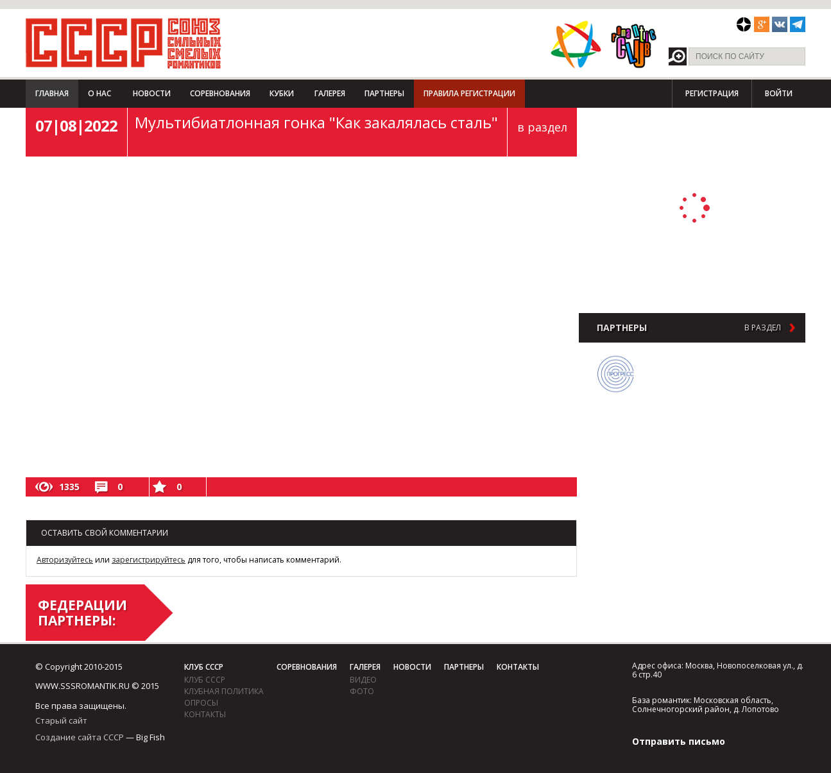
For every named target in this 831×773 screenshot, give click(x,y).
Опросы (201, 702)
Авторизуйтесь (65, 559)
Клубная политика (224, 691)
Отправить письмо (678, 741)
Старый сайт (61, 720)
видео (363, 679)
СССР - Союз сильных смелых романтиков (123, 43)
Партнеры (384, 93)
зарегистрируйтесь (148, 559)
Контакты (205, 714)
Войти (778, 93)
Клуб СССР (203, 666)
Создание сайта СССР (79, 737)
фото (362, 691)
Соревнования (220, 93)
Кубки (282, 93)
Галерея (329, 93)
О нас (99, 93)
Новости (152, 93)
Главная (52, 93)
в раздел (542, 127)
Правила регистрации (469, 93)
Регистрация (712, 93)
